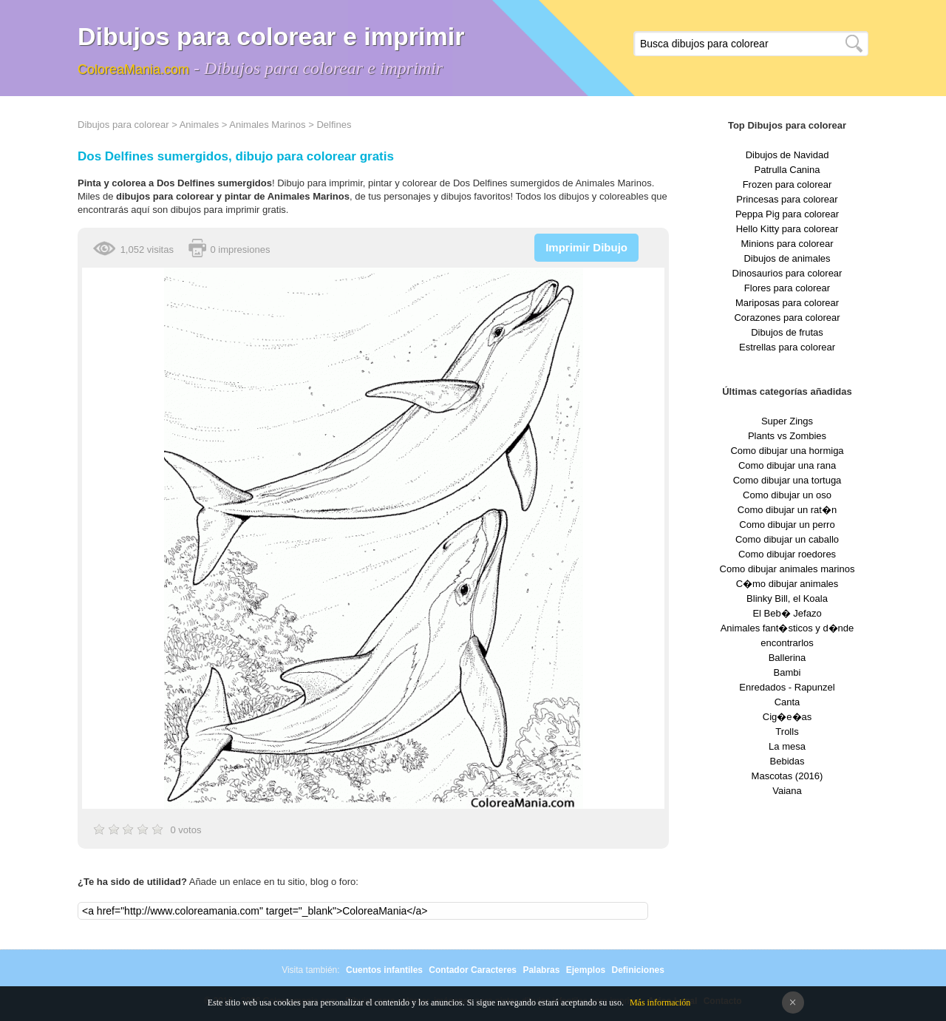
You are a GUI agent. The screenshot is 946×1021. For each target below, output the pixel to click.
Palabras (541, 970)
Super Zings (787, 421)
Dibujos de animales (786, 258)
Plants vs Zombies (787, 435)
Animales (199, 124)
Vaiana (787, 790)
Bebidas (787, 761)
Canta (787, 702)
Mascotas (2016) (787, 775)
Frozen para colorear (787, 184)
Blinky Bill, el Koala (787, 598)
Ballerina (787, 657)
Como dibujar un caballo (787, 539)
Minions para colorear (787, 243)
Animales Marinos (267, 124)
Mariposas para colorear (787, 302)
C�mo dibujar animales (787, 583)
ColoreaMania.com (133, 69)
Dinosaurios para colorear (787, 273)
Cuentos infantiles (384, 970)
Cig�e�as (787, 716)
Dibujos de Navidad (787, 154)
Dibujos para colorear (123, 124)
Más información (660, 1002)
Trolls (786, 731)
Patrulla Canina (787, 169)
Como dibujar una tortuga (787, 480)
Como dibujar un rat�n (787, 509)
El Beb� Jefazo (786, 613)
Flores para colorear (787, 288)
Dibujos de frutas (787, 332)
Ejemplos (585, 970)
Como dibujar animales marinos (787, 568)
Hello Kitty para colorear (787, 228)
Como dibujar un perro (786, 524)
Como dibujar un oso (787, 495)
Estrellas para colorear (787, 347)
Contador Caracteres (473, 970)
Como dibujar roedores (787, 554)
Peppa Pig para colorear (787, 214)
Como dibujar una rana (787, 465)
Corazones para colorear (787, 317)
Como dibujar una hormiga (786, 450)
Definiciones (637, 970)
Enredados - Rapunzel (786, 687)
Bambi (787, 672)
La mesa (787, 746)
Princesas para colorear (786, 199)
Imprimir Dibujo (586, 247)
